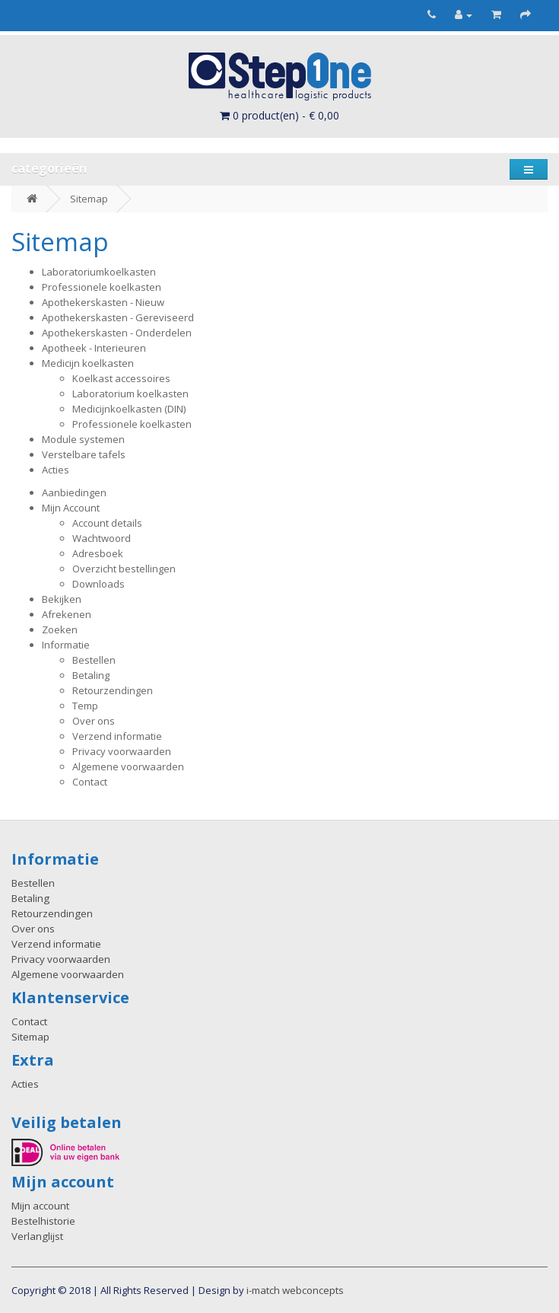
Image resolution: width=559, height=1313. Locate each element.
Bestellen (94, 660)
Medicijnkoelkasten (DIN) (129, 409)
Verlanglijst (37, 1236)
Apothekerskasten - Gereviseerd (118, 317)
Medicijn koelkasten (88, 363)
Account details (107, 523)
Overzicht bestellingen (124, 568)
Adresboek (97, 553)
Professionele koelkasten (101, 287)
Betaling (91, 675)
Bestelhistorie (43, 1221)
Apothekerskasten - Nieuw (103, 302)
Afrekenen (66, 614)
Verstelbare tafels (83, 454)
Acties (55, 469)
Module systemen (83, 439)
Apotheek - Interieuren (94, 348)
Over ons (93, 721)
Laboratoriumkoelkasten (99, 272)
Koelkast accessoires (121, 378)
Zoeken (60, 629)
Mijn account (40, 1206)
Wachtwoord (101, 538)
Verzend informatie (117, 736)
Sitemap (89, 199)
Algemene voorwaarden (128, 766)
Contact (89, 782)
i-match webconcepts (295, 1290)
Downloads (98, 584)
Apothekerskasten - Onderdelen (117, 332)
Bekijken (61, 599)
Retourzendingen (112, 690)
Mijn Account (71, 508)
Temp (85, 705)
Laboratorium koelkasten (130, 393)
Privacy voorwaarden (121, 751)
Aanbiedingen (74, 492)
